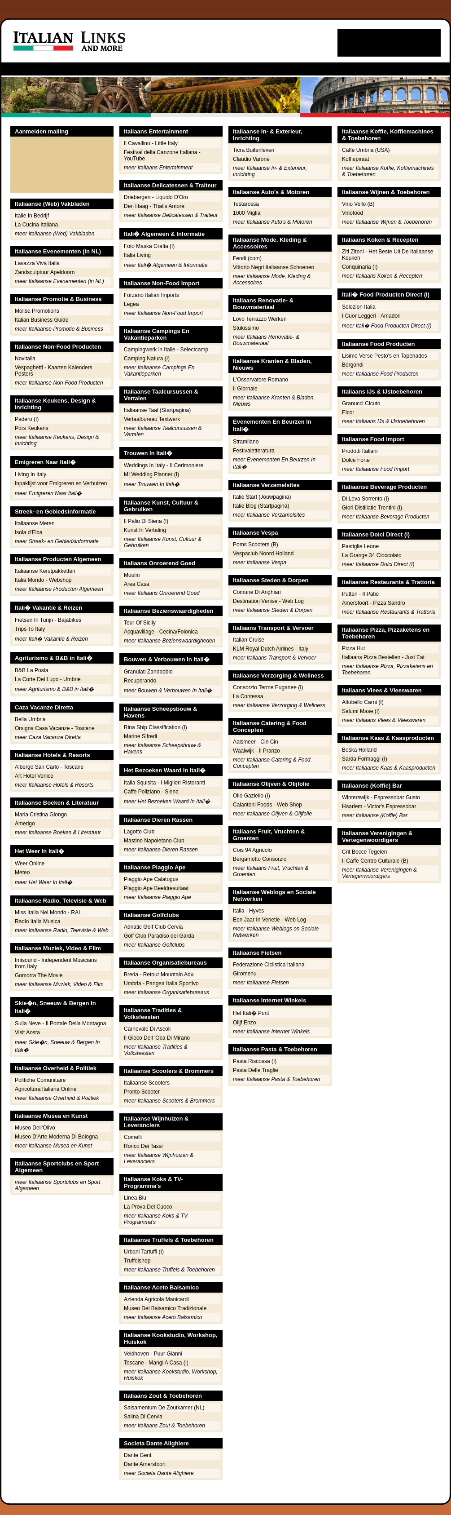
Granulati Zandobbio (148, 672)
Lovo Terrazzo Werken (260, 319)
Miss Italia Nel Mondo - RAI (47, 912)
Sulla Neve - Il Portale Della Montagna (60, 1023)
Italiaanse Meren (35, 523)
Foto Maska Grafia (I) (149, 246)
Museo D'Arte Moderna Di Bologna (56, 1137)
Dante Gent (137, 1455)
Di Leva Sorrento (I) (365, 499)
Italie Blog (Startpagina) (261, 506)
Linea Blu (135, 1198)
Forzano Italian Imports (151, 295)
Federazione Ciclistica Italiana (268, 964)
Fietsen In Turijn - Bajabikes (48, 620)
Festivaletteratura (254, 450)
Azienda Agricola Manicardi (156, 1299)
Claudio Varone (251, 159)
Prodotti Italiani (359, 451)
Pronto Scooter (142, 1092)
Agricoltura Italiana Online (45, 1089)
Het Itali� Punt (251, 1013)
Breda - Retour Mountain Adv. (159, 974)
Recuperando (140, 681)
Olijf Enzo (244, 1022)
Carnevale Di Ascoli (147, 1029)
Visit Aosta (27, 1032)
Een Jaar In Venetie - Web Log (269, 920)
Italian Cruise (248, 640)
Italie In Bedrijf (32, 216)
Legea (131, 304)
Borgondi (352, 365)
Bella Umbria (30, 719)
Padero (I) (27, 419)
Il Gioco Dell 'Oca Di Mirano (157, 1038)
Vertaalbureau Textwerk (152, 419)
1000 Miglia (246, 213)
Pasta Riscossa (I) (254, 1061)
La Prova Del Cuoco (148, 1207)
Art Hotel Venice (34, 776)
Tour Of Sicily (140, 623)
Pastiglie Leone (360, 546)
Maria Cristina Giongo (41, 814)
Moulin (132, 575)
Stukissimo (246, 328)
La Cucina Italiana (36, 224)
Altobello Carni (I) (363, 702)
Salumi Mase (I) (361, 711)
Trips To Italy (30, 629)
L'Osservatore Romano (260, 380)
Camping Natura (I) (147, 358)
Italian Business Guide (41, 320)
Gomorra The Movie (38, 975)
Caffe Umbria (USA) (366, 150)
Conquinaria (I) (359, 267)
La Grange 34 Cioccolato (372, 555)
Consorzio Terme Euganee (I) (268, 687)
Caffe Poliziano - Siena (151, 792)
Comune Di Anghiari (257, 592)
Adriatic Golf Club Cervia (153, 927)
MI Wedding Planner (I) (151, 474)
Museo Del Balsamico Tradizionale (165, 1308)
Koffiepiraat (355, 159)
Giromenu (245, 973)
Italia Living (137, 255)
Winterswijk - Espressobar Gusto (381, 797)
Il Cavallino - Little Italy (151, 143)
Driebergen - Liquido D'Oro (156, 197)
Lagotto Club (139, 831)
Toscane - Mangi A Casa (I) (156, 1363)
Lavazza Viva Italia (37, 263)
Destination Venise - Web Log (268, 601)
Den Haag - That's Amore (154, 206)
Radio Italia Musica (37, 921)
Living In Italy (30, 474)
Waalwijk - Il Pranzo (256, 751)
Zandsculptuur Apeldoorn (44, 272)
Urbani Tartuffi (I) (144, 1252)
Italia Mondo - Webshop (43, 580)
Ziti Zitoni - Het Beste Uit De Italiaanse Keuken (387, 254)
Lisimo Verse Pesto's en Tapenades (384, 356)
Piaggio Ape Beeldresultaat (156, 888)
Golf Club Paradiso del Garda (159, 936)
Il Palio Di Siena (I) (146, 521)
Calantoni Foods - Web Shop (267, 805)
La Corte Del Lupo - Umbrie (48, 679)
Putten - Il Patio (360, 594)
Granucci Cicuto (361, 403)
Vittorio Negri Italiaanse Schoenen (273, 267)
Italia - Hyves (248, 911)
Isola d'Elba (29, 532)
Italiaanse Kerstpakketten (45, 571)
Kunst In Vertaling (145, 530)
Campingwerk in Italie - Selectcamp (166, 349)
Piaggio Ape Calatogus (151, 879)
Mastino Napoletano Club (154, 840)
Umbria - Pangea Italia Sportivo (161, 983)
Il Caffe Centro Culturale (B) (375, 861)
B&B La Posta (31, 670)
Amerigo (25, 823)
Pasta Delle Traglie (255, 1070)
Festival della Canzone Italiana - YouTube (162, 155)
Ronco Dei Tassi (143, 1146)
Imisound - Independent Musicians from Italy (56, 963)
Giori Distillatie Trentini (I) (372, 508)
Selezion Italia (359, 307)
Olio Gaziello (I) (251, 796)
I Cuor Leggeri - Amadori (371, 316)
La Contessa (248, 696)
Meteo (22, 872)
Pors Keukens (31, 428)
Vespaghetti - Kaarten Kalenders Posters (53, 370)
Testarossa (246, 204)
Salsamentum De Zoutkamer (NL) (164, 1407)
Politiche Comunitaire (40, 1080)
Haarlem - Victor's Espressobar (379, 806)
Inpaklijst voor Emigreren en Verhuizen (61, 483)
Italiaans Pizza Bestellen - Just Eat (383, 657)
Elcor (348, 412)
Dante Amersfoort (145, 1464)
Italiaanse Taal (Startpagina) (157, 410)
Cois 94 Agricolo (252, 850)
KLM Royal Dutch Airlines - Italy (270, 649)
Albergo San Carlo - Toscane (49, 767)
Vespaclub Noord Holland (263, 553)
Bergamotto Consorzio (259, 859)
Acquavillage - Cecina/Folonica (161, 632)
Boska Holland (359, 750)
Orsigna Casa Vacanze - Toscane (55, 728)
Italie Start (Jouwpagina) (262, 497)
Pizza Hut (353, 648)
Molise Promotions (37, 311)
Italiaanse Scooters (147, 1083)
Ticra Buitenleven (253, 150)
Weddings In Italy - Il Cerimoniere (163, 465)
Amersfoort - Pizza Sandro (373, 603)
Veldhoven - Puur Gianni (153, 1354)
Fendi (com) (247, 258)
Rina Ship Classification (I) (155, 727)
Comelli (133, 1137)
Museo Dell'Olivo (35, 1128)
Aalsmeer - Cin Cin (255, 742)
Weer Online (29, 863)
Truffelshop (137, 1261)
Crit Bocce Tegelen (364, 852)
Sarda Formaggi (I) (364, 759)
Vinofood (352, 213)
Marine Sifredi (140, 736)
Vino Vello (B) (358, 204)
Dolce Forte (356, 460)
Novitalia (25, 358)
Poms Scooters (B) (255, 544)
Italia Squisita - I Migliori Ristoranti (164, 783)
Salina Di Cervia (143, 1416)
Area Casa (136, 584)
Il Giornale (245, 388)
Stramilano (245, 442)
